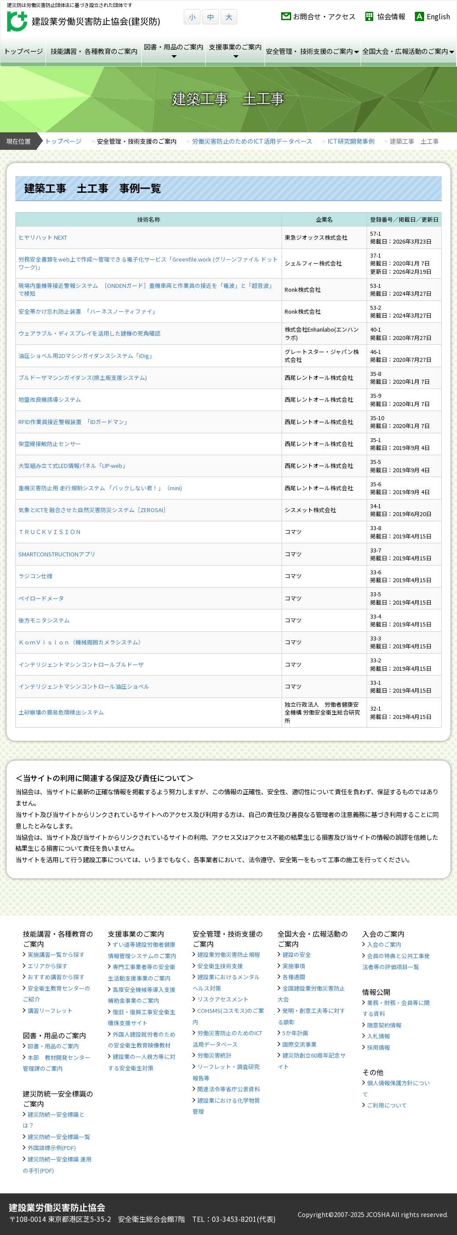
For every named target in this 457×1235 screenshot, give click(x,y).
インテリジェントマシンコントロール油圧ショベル (84, 686)
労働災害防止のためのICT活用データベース (252, 141)
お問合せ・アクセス (324, 16)
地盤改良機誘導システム (49, 399)
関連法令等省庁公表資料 (228, 1089)
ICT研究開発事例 (351, 141)
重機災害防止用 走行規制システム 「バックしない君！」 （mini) (100, 488)
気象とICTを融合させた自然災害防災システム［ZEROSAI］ (93, 510)
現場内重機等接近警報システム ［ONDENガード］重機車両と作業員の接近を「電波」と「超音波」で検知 (146, 289)
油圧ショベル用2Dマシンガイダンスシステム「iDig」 (86, 355)
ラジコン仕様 (35, 576)
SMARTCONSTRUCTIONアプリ (57, 554)
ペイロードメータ (41, 598)
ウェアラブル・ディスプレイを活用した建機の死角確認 (89, 333)
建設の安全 (296, 954)
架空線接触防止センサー (49, 443)
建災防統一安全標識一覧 (59, 1136)
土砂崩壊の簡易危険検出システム (61, 712)
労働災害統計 (214, 1055)
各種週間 (293, 977)
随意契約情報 (384, 1025)
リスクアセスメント (223, 999)
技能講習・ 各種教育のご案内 (93, 51)
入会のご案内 (384, 944)
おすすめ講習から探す (56, 977)
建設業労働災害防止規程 (228, 954)
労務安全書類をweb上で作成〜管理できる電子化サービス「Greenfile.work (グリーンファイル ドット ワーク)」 (148, 263)
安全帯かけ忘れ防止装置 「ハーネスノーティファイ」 (88, 311)
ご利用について (387, 1105)
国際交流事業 (299, 1044)
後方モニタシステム (44, 620)
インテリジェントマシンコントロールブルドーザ (81, 664)
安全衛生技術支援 (220, 966)
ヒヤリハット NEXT (42, 237)
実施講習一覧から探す (56, 954)
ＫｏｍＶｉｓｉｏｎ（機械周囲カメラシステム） (81, 642)
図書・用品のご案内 (53, 1046)
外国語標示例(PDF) (52, 1147)
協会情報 (391, 16)
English (438, 16)
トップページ (23, 51)
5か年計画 (295, 1033)
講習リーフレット (50, 1010)
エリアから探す (48, 966)
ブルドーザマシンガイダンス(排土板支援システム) (82, 377)
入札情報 (378, 1036)
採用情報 (378, 1047)
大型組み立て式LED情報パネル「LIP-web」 (73, 465)
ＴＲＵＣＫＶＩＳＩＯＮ (49, 531)
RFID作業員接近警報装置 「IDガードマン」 (74, 422)
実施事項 (293, 966)
